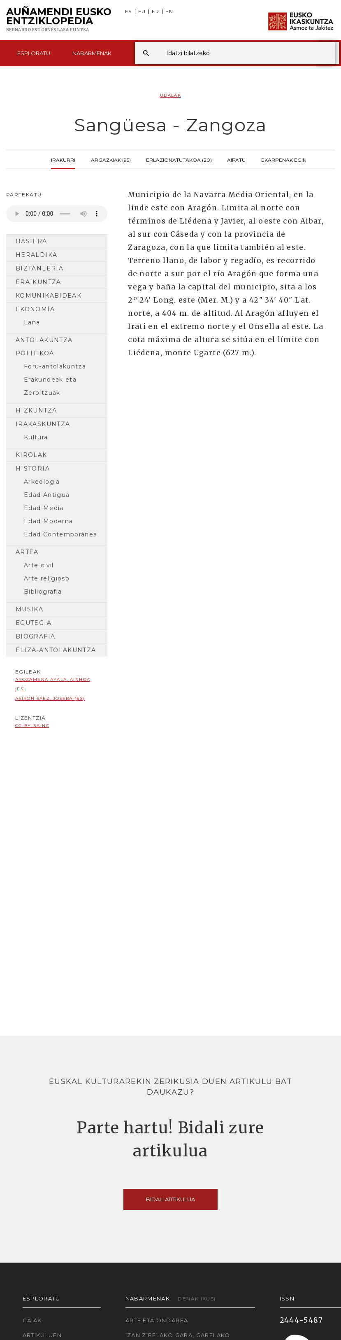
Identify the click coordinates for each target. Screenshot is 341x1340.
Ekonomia (35, 309)
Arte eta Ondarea (156, 1320)
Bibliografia (43, 591)
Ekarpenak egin (283, 159)
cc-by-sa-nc (32, 725)
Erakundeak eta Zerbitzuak (50, 386)
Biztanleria (39, 268)
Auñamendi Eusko (58, 20)
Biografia (35, 636)
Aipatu (236, 159)
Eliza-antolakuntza (56, 650)
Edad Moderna (48, 521)
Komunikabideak (48, 295)
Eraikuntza (38, 282)
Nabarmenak (91, 53)
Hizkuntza (36, 410)
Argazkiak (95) (111, 159)
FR (155, 11)
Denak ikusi (197, 1299)
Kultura (36, 437)
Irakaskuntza (43, 424)
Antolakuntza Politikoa (44, 346)
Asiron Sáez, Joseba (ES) (50, 698)
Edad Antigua (47, 495)
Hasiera (31, 241)
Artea (27, 552)
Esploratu (33, 53)
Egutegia (33, 623)
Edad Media (44, 508)
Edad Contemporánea (60, 534)
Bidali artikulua (170, 1199)
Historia (33, 468)
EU (142, 11)
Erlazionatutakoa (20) (179, 159)
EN (169, 11)
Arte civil (39, 565)
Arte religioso (47, 578)
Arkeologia (42, 481)
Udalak (170, 95)
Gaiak (32, 1320)
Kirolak (31, 455)
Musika (29, 609)
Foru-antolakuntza (55, 366)
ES (128, 11)
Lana (32, 322)
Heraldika (36, 255)
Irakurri (63, 159)
